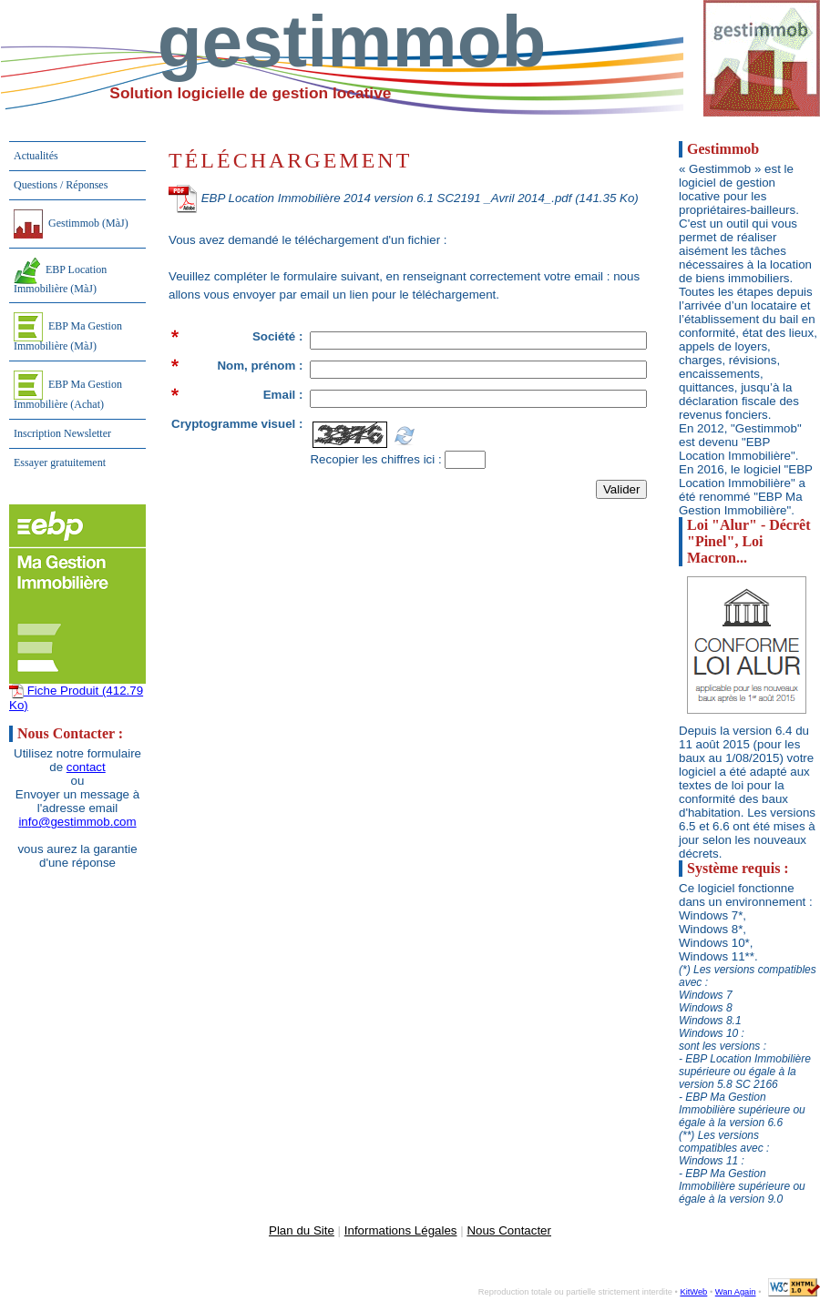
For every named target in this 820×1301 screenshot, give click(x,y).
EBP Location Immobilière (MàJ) (60, 276)
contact (86, 767)
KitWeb (693, 1291)
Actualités (36, 155)
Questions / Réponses (61, 184)
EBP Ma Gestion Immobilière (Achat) (68, 391)
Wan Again (735, 1291)
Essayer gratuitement (60, 462)
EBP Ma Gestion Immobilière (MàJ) (68, 332)
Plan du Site (301, 1230)
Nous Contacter (508, 1230)
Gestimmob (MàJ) (71, 224)
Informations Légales (400, 1230)
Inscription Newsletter (62, 433)
